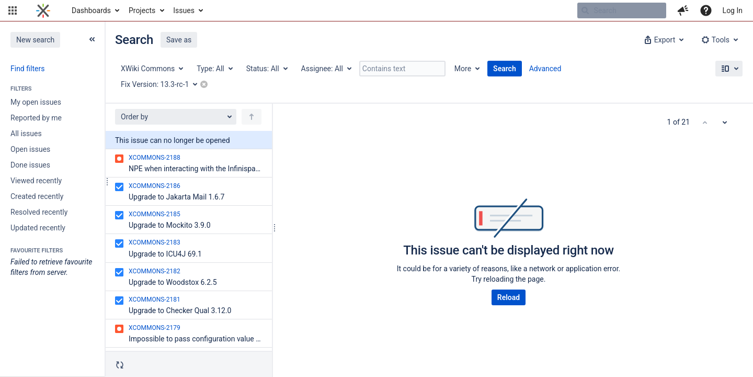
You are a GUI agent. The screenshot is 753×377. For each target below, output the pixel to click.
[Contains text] (402, 68)
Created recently (36, 196)
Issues (184, 10)
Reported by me (36, 118)
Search (504, 68)
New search (35, 40)
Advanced (545, 68)
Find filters (27, 68)
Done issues (30, 165)
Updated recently (37, 228)
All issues (26, 133)
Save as (178, 40)
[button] (12, 10)
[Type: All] (214, 68)
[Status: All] (266, 68)
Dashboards (91, 10)
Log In (733, 10)
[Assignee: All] (325, 68)
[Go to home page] (43, 10)
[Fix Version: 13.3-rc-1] (162, 84)
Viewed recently (36, 180)
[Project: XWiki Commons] (151, 68)
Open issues (30, 149)
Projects (142, 10)
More (462, 68)
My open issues (35, 102)
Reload (508, 297)
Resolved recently (38, 212)
